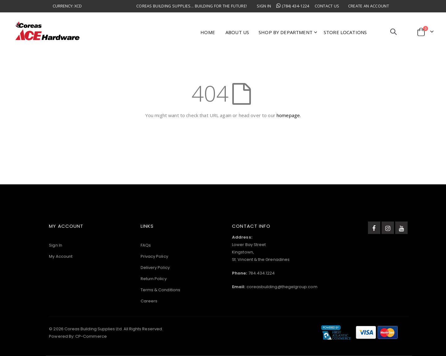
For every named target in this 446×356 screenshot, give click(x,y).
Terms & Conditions (160, 290)
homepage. (289, 115)
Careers (149, 301)
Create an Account (368, 6)
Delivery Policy (155, 267)
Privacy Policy (154, 256)
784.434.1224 (261, 273)
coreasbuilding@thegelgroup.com (282, 287)
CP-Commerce (91, 336)
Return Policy (154, 279)
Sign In (264, 6)
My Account (60, 256)
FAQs (146, 245)
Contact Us (327, 6)
